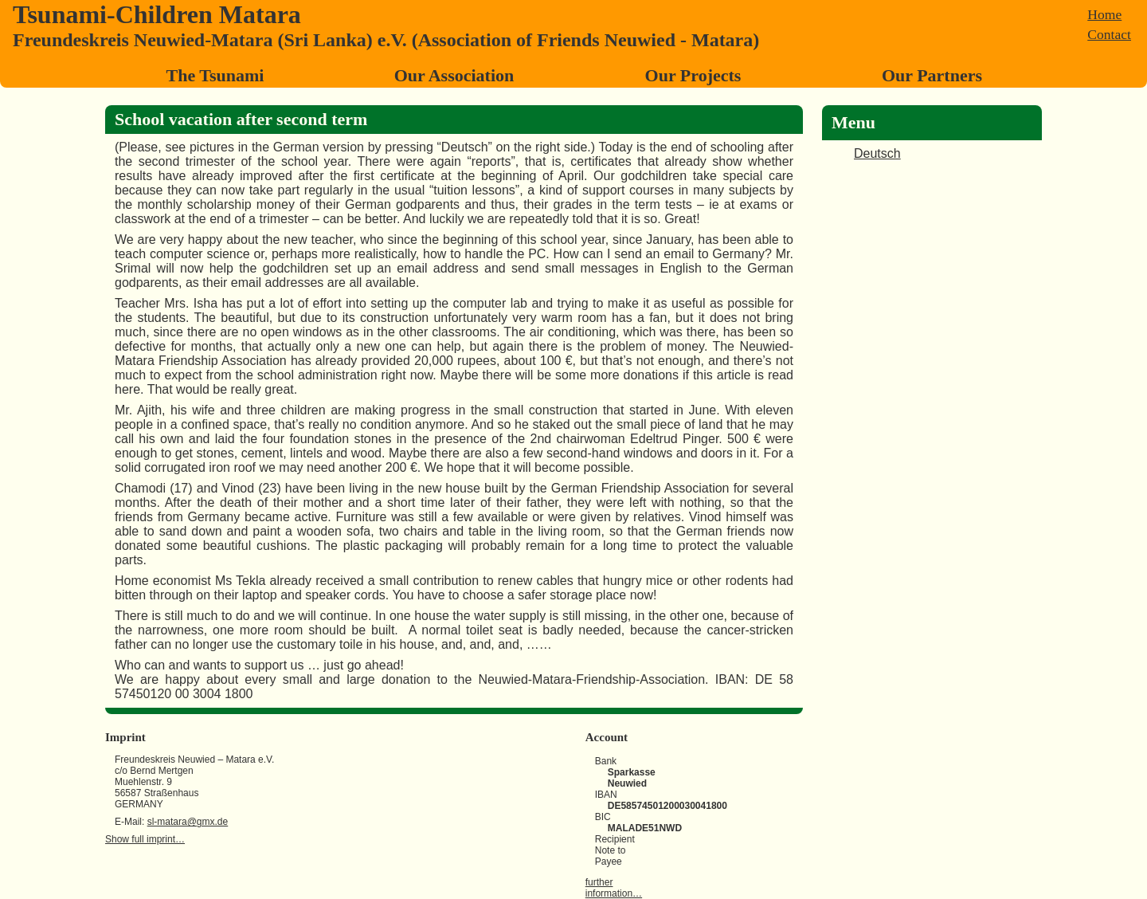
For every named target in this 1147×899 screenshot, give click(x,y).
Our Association (454, 75)
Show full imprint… (145, 839)
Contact (1109, 34)
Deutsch (877, 153)
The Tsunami (215, 75)
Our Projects (693, 75)
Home (1104, 14)
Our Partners (932, 75)
